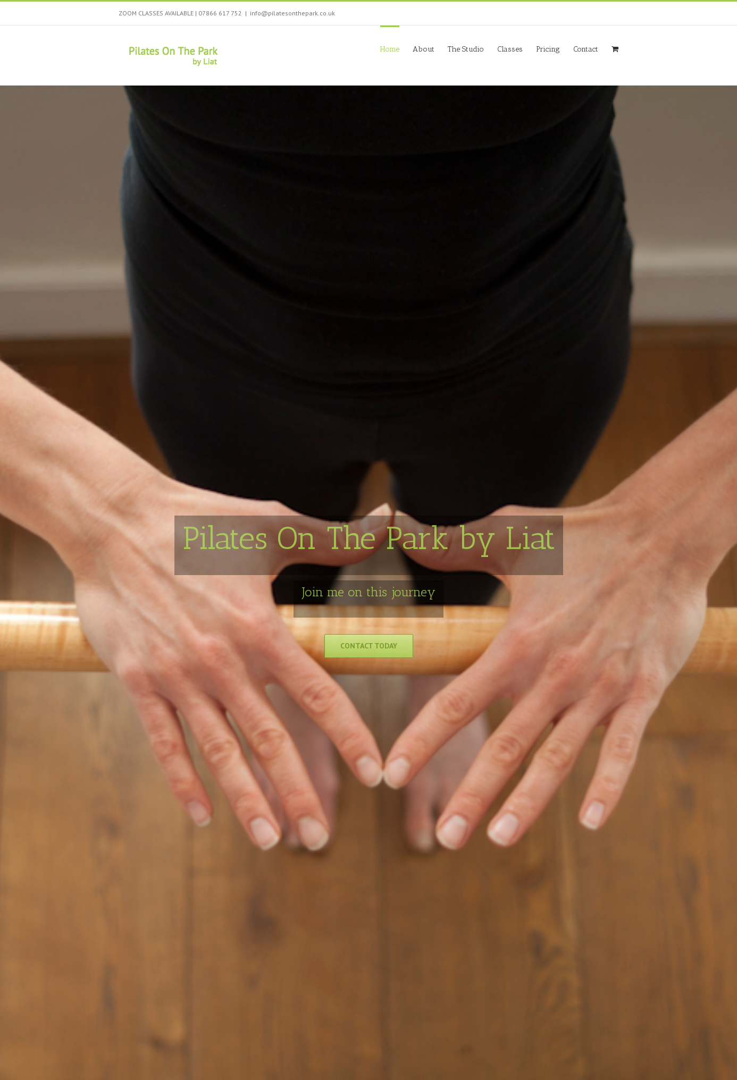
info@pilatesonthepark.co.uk (292, 13)
